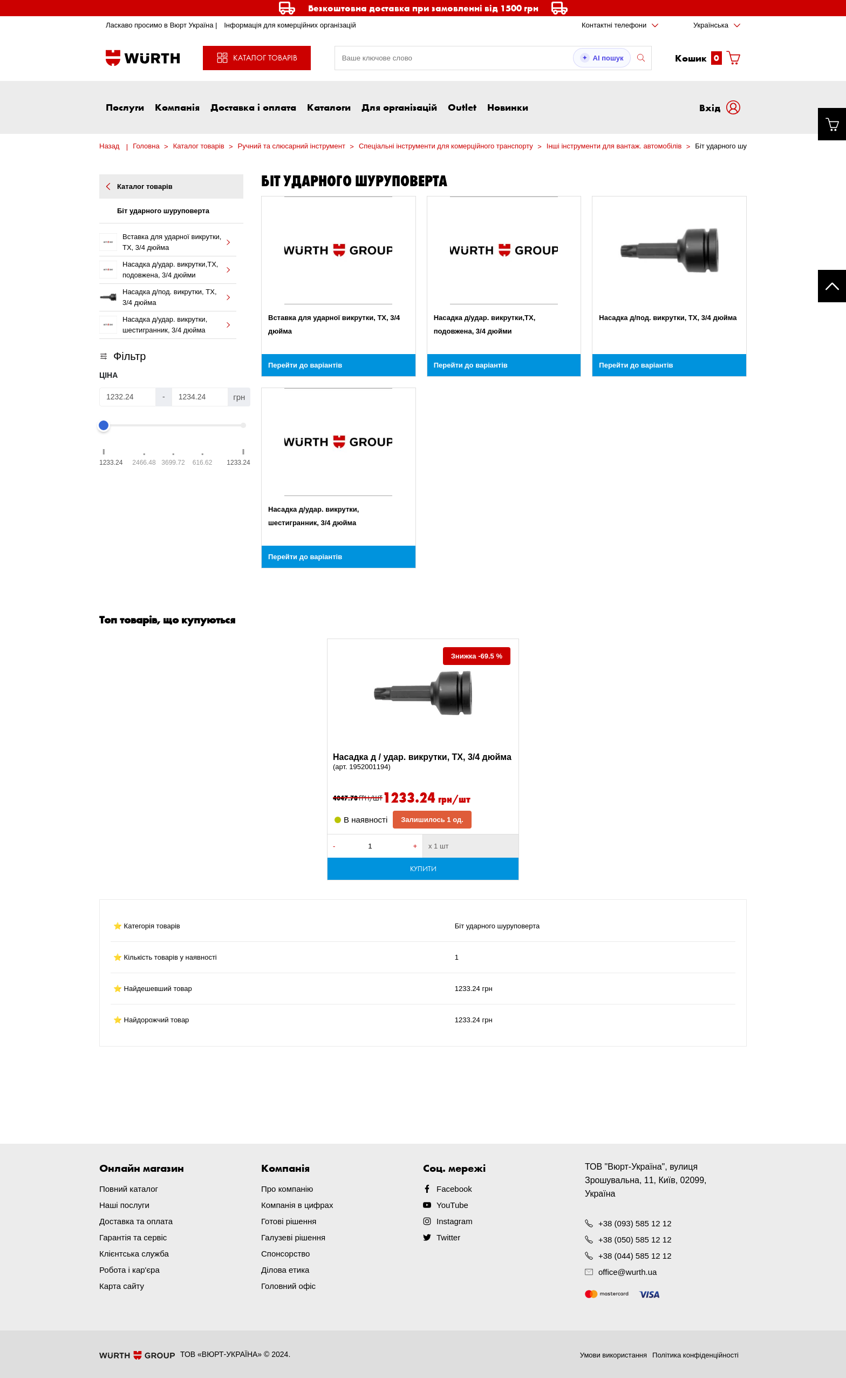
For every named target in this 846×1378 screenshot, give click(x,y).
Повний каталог (128, 1188)
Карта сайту (121, 1286)
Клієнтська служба (134, 1253)
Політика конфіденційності (695, 1355)
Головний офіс (288, 1286)
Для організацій (399, 107)
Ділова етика (285, 1269)
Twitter (448, 1237)
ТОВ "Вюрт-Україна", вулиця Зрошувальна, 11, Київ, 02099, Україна (646, 1180)
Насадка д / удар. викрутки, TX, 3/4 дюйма (423, 762)
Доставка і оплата (253, 107)
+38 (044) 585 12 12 (635, 1255)
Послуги (125, 107)
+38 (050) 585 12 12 (635, 1239)
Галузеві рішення (293, 1237)
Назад (109, 146)
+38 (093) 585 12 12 (635, 1223)
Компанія (177, 107)
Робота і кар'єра (129, 1269)
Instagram (454, 1221)
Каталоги (329, 107)
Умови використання (613, 1355)
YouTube (452, 1205)
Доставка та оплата (136, 1221)
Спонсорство (285, 1253)
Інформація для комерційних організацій (290, 25)
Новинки (507, 107)
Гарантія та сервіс (133, 1237)
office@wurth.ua (627, 1272)
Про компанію (287, 1188)
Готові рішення (288, 1221)
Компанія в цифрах (297, 1205)
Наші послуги (124, 1205)
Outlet (462, 107)
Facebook (454, 1188)
